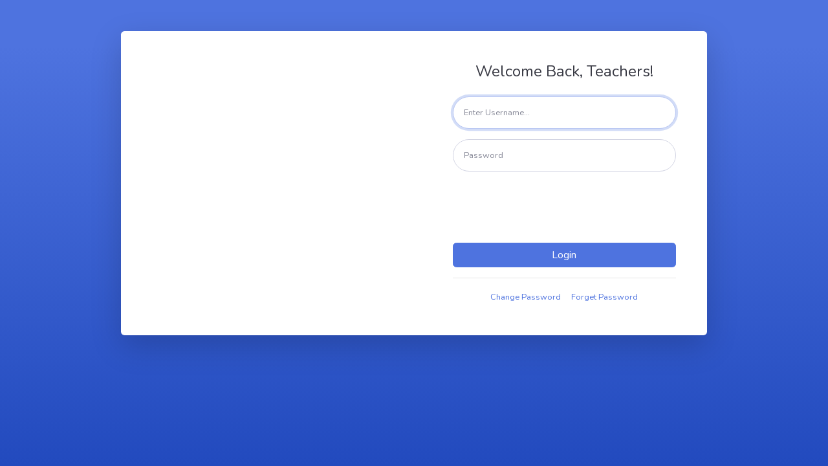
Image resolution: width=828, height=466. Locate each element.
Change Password (525, 297)
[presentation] (566, 207)
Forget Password (604, 297)
